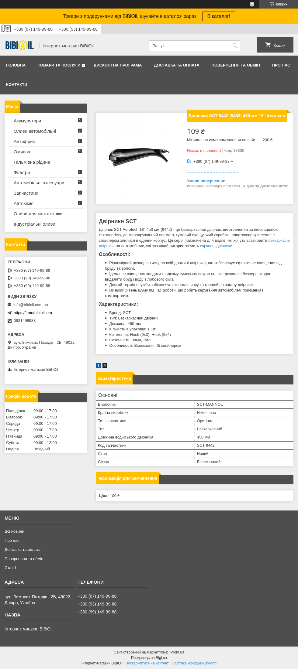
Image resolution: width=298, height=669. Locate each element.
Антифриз (24, 141)
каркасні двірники (216, 246)
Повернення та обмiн (236, 65)
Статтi (10, 567)
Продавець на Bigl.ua (149, 658)
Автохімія (23, 203)
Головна (16, 65)
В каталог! (218, 16)
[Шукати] (235, 45)
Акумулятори (27, 120)
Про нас (281, 65)
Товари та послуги (59, 65)
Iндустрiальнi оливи (34, 224)
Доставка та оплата (176, 65)
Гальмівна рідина (32, 162)
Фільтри (22, 172)
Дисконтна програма (118, 65)
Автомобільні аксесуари (39, 182)
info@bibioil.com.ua (30, 304)
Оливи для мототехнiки (38, 213)
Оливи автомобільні (35, 131)
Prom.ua (177, 652)
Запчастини (26, 193)
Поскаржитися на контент (146, 663)
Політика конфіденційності (194, 663)
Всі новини (14, 531)
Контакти (16, 84)
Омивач (22, 151)
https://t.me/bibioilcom (33, 312)
